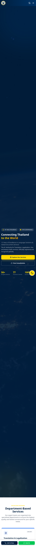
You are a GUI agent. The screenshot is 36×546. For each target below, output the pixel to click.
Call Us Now (9, 543)
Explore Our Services (17, 257)
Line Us (26, 543)
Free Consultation (17, 263)
